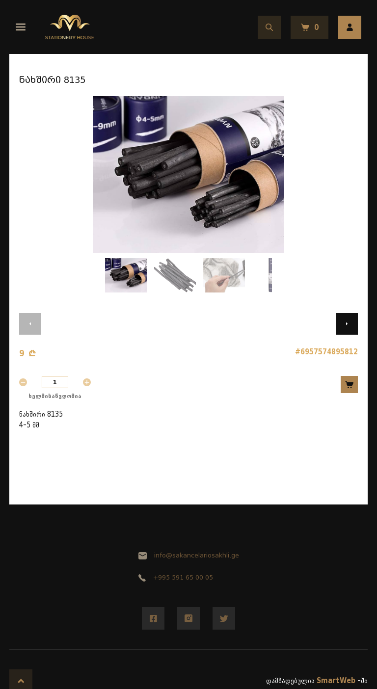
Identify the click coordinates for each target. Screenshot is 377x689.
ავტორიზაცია (350, 27)
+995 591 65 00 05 (175, 577)
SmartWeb (336, 681)
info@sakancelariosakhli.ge (188, 555)
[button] (30, 324)
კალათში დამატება (349, 384)
